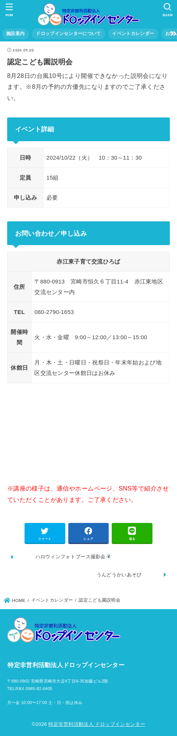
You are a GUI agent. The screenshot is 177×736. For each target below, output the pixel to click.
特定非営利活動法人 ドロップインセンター (96, 724)
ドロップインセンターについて (68, 33)
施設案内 (15, 33)
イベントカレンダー (133, 33)
